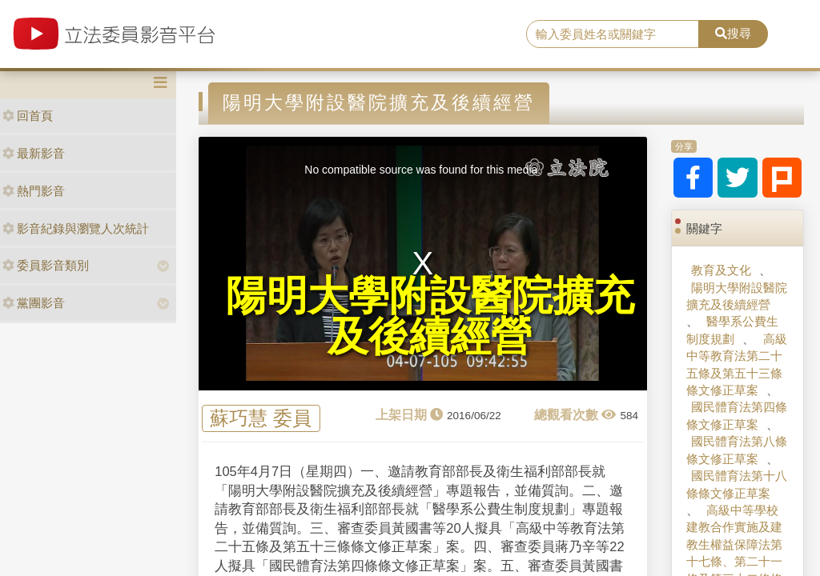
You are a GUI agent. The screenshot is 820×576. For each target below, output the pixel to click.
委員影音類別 (45, 265)
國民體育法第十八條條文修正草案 (736, 484)
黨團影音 (33, 303)
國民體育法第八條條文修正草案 (736, 449)
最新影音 (33, 153)
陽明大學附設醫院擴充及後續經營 (736, 296)
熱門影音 (33, 191)
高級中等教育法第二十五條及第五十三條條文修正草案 (736, 364)
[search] (612, 34)
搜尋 (733, 33)
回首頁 (27, 115)
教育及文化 (721, 270)
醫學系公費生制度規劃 (732, 329)
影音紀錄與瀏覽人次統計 (75, 228)
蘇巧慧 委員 (261, 419)
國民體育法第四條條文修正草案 (736, 415)
